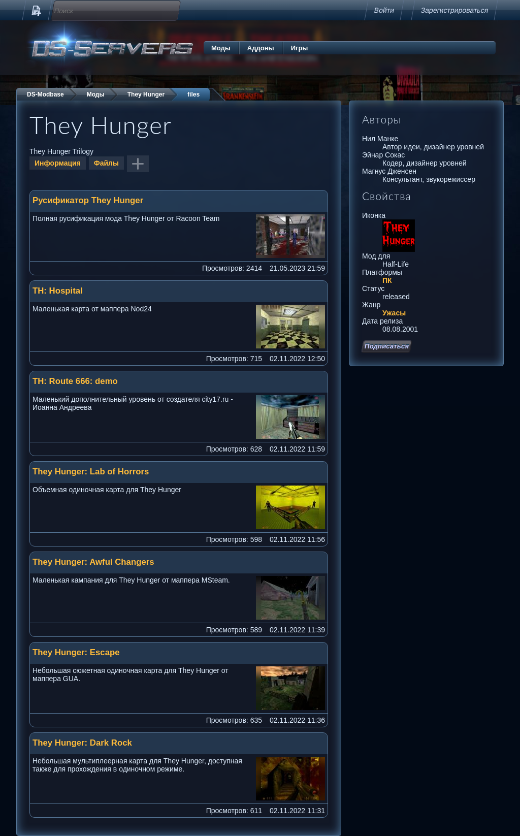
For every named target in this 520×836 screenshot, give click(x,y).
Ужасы (394, 313)
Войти (384, 10)
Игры (299, 48)
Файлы (106, 163)
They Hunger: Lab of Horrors (90, 471)
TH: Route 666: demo (75, 381)
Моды (221, 48)
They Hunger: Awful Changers (93, 562)
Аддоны (260, 48)
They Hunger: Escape (76, 652)
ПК (387, 280)
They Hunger (146, 94)
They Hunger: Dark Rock (82, 743)
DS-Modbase (45, 94)
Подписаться (387, 346)
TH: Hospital (57, 291)
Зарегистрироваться (454, 10)
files (193, 94)
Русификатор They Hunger (87, 200)
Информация (58, 163)
